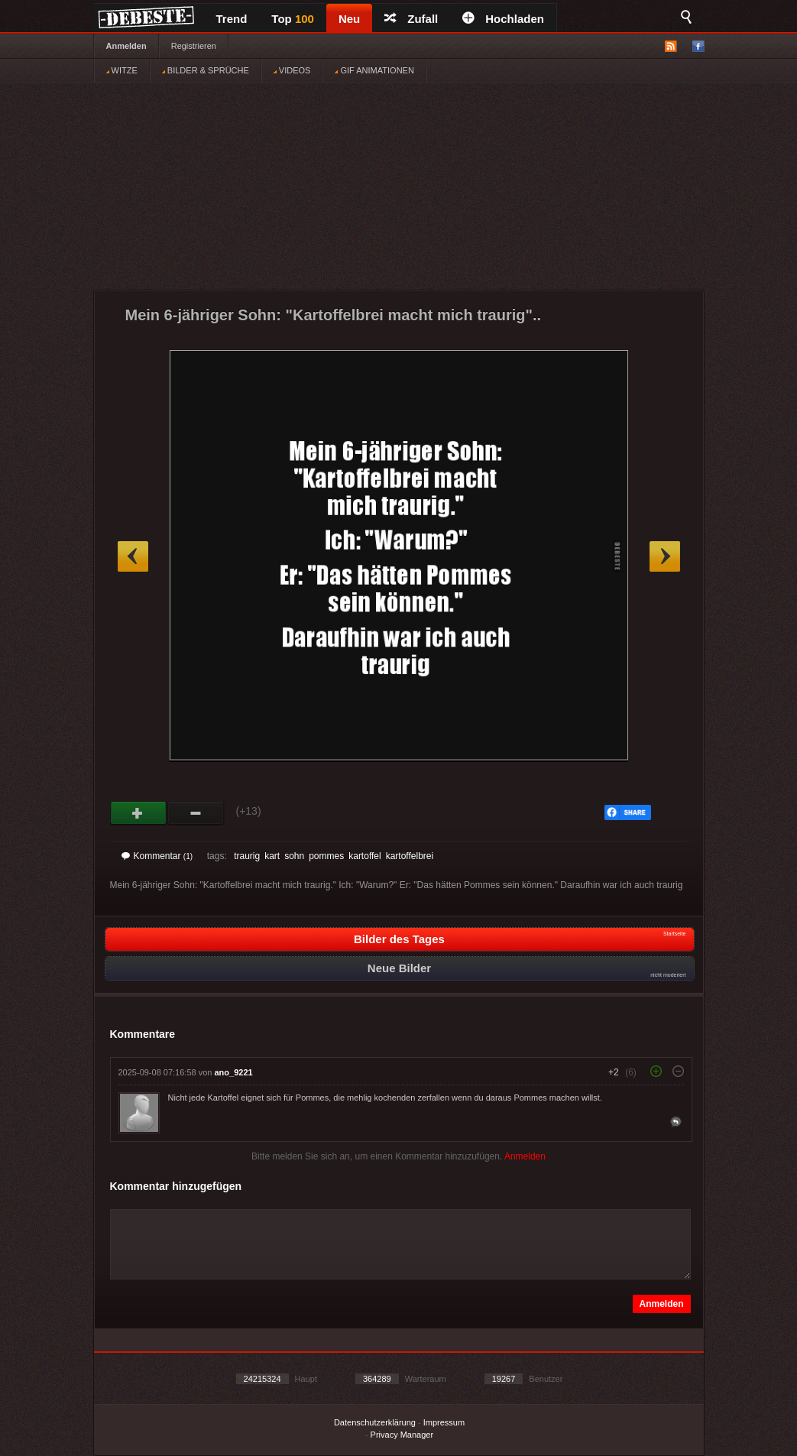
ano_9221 (234, 1072)
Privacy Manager (402, 1434)
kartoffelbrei (409, 856)
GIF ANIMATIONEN (374, 70)
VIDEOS (292, 70)
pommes (326, 856)
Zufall (411, 18)
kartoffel (364, 856)
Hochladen (503, 18)
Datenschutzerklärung (375, 1422)
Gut (138, 813)
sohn (294, 856)
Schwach (196, 813)
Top (292, 18)
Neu (349, 18)
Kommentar (157, 856)
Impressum (444, 1422)
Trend (232, 18)
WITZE (122, 70)
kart (272, 856)
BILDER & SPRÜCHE (205, 70)
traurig (247, 856)
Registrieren (193, 45)
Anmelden (126, 45)
